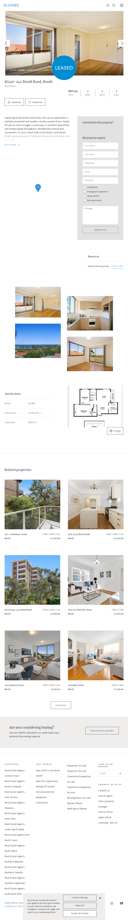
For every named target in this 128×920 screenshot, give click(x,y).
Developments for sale (79, 798)
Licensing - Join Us (107, 823)
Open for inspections (47, 781)
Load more (61, 705)
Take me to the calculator (102, 730)
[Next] (121, 43)
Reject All (79, 906)
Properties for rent (76, 771)
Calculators (42, 803)
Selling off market (45, 787)
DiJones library (74, 803)
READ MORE (11, 145)
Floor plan (37, 102)
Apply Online (104, 818)
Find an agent (105, 796)
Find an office (105, 812)
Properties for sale (76, 766)
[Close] (100, 898)
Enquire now (100, 229)
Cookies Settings (80, 898)
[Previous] (6, 43)
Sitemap (21, 906)
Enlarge (116, 430)
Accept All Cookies (79, 913)
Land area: (10, 423)
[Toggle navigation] (121, 5)
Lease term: (11, 413)
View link (117, 266)
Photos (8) (16, 102)
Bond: (8, 404)
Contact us (104, 791)
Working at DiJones (77, 809)
